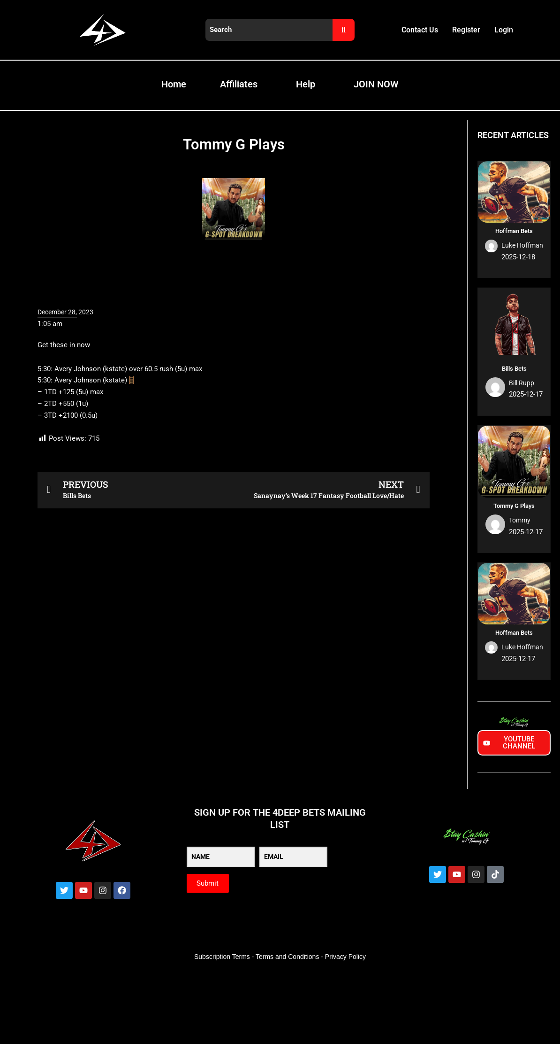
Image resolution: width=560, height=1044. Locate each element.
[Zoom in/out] (14, 929)
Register (466, 29)
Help (305, 84)
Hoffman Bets (514, 230)
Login (503, 29)
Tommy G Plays (514, 505)
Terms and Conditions (287, 956)
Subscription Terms (222, 956)
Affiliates (238, 84)
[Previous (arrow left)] (14, 944)
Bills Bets (514, 368)
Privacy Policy (345, 956)
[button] (234, 448)
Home (173, 84)
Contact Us (419, 29)
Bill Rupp (522, 383)
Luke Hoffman (521, 245)
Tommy (520, 520)
